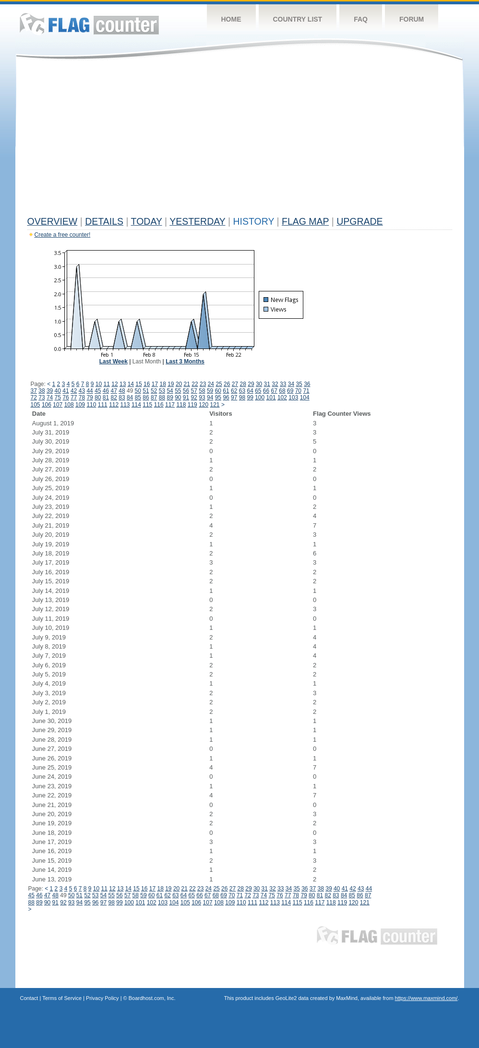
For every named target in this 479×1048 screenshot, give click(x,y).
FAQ (361, 19)
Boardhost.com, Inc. (152, 998)
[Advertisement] (239, 140)
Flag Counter (89, 24)
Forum (411, 19)
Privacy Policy (102, 998)
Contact (29, 998)
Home (231, 19)
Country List (298, 19)
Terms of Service (62, 998)
